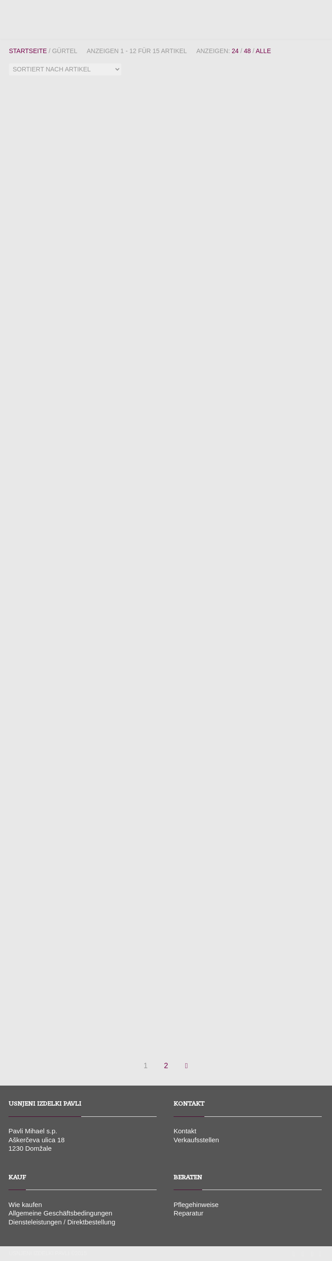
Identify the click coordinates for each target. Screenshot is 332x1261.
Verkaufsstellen (196, 1140)
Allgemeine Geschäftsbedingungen (60, 1213)
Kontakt (185, 1131)
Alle (263, 50)
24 (235, 50)
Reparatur (188, 1213)
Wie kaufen (25, 1204)
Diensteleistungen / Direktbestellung (61, 1222)
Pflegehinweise (196, 1204)
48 (247, 50)
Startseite (28, 50)
